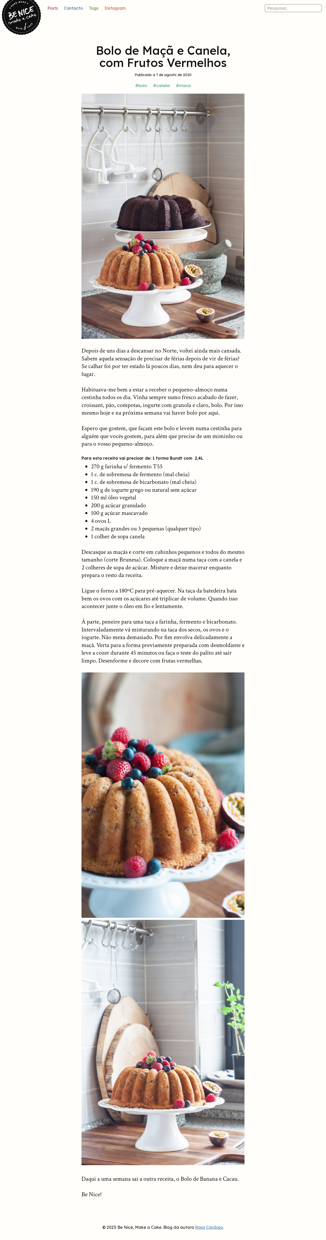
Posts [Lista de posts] (52, 8)
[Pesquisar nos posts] (293, 8)
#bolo (141, 85)
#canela (161, 85)
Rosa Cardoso (209, 1227)
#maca (183, 85)
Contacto (73, 8)
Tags (93, 8)
